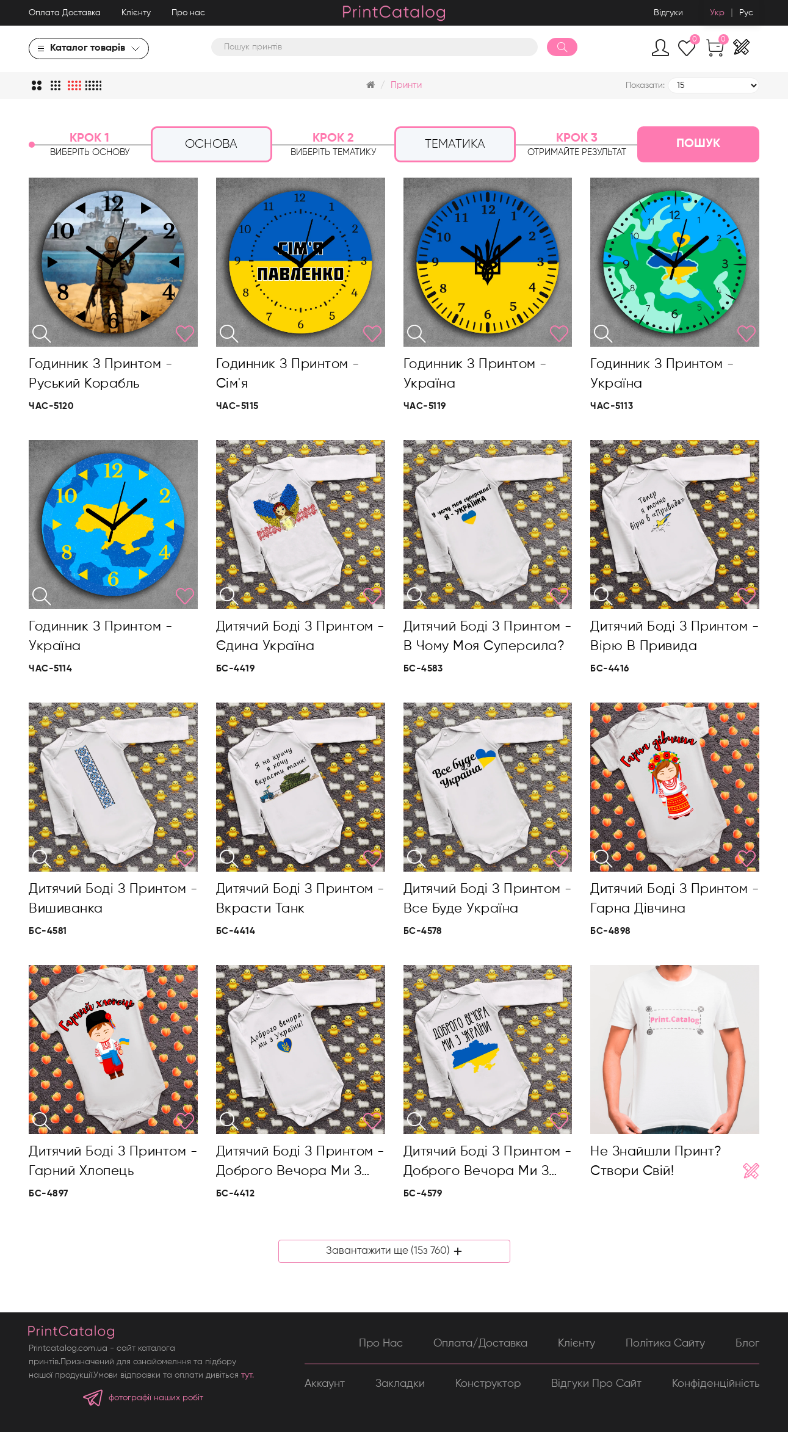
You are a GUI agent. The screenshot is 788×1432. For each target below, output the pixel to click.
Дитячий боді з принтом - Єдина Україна (300, 636)
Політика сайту (665, 1342)
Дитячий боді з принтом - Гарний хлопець (113, 1161)
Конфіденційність (715, 1383)
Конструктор (488, 1383)
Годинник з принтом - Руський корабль (100, 374)
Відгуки (668, 13)
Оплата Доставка (65, 13)
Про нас (188, 13)
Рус (746, 13)
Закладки (400, 1383)
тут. (247, 1375)
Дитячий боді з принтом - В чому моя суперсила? (487, 636)
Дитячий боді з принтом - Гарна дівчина (674, 899)
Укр (717, 13)
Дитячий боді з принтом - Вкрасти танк (300, 899)
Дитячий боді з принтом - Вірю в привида (674, 636)
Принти (406, 85)
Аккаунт (325, 1383)
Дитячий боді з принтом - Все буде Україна (487, 899)
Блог (747, 1342)
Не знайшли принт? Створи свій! (656, 1161)
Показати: (645, 85)
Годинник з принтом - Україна (475, 374)
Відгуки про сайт (596, 1383)
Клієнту (136, 13)
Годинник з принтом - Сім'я (288, 374)
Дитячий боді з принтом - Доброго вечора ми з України (300, 1163)
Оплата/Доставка (480, 1342)
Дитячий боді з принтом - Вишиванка (113, 899)
